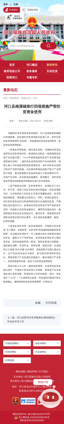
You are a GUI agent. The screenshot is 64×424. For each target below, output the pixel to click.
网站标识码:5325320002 (32, 420)
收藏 (38, 302)
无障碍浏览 (30, 10)
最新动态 (26, 98)
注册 (15, 4)
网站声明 (32, 371)
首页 (12, 64)
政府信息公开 (12, 71)
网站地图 (20, 371)
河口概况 (31, 64)
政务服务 (31, 71)
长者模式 (11, 9)
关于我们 (43, 371)
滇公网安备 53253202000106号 (32, 417)
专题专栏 (31, 77)
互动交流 (52, 71)
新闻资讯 (52, 64)
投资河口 (11, 77)
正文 (35, 98)
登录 (5, 4)
